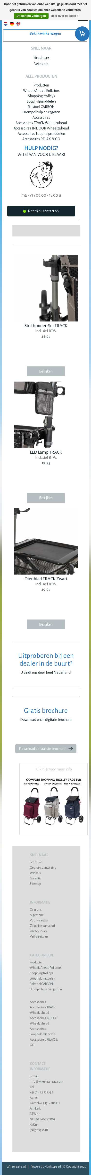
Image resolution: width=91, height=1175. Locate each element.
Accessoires (41, 117)
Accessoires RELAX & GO (41, 139)
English (18, 24)
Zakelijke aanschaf (42, 926)
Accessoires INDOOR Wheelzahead (41, 128)
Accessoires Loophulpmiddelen (41, 134)
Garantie (35, 878)
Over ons (36, 909)
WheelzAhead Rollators (41, 91)
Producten (41, 85)
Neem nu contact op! (41, 212)
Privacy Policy (38, 931)
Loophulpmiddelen (41, 101)
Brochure (41, 57)
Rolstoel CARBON (41, 107)
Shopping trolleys (41, 96)
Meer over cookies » (64, 16)
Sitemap (35, 884)
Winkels (41, 64)
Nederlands (6, 24)
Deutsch (12, 24)
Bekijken (46, 371)
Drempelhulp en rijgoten (41, 112)
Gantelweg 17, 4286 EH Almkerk (46, 1103)
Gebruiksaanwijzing (43, 867)
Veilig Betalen (39, 936)
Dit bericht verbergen (31, 16)
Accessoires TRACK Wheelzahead (41, 123)
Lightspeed (53, 1166)
